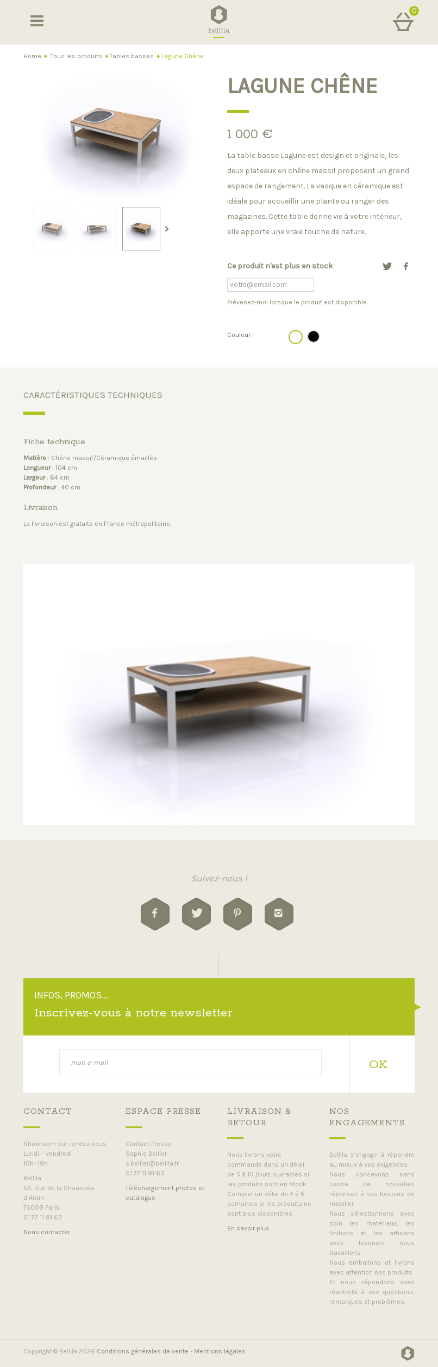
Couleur (239, 335)
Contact (47, 1111)
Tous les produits (76, 56)
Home (32, 56)
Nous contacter (46, 1232)
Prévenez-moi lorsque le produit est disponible (297, 302)
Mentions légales (220, 1351)
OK (378, 1064)
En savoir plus (248, 1228)
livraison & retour (259, 1116)
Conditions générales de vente (143, 1351)
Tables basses (132, 56)
